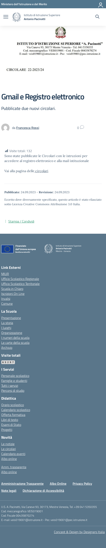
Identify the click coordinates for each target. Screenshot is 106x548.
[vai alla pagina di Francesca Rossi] (27, 127)
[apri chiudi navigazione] (5, 17)
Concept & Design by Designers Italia (79, 531)
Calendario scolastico (15, 409)
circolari (41, 171)
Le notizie (8, 443)
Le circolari (8, 448)
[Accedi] (101, 4)
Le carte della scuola (15, 342)
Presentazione (11, 317)
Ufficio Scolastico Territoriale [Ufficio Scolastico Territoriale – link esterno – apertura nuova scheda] (20, 283)
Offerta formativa (13, 414)
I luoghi (6, 327)
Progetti (6, 429)
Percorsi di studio (12, 390)
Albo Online (58, 483)
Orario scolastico (12, 404)
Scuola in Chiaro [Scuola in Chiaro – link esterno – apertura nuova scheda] (12, 288)
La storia (7, 322)
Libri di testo (9, 419)
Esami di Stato (11, 424)
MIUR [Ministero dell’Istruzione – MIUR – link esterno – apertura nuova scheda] (5, 273)
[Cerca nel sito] (97, 17)
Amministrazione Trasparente (22, 483)
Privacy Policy (82, 483)
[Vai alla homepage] (16, 17)
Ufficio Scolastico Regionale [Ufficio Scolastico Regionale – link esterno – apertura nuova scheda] (20, 278)
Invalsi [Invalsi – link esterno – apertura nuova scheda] (5, 298)
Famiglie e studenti (14, 380)
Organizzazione (11, 332)
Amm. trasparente (13, 467)
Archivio (6, 347)
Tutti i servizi (9, 385)
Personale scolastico (15, 375)
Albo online (9, 458)
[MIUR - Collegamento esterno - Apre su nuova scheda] (24, 4)
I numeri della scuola (15, 337)
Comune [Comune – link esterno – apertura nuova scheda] (7, 303)
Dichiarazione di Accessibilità (43, 490)
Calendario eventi (13, 453)
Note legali (8, 490)
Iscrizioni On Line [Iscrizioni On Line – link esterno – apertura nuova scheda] (12, 293)
